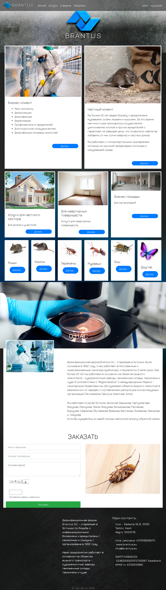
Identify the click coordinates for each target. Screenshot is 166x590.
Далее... (65, 146)
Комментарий (43, 469)
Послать (43, 504)
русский (156, 5)
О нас (78, 336)
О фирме (65, 5)
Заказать (80, 5)
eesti (145, 5)
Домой (42, 5)
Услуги (53, 5)
